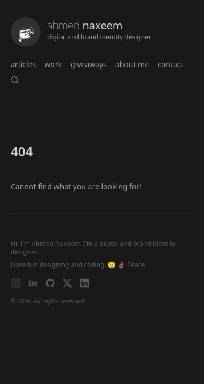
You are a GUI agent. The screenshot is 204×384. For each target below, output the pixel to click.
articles (23, 64)
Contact (171, 64)
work (53, 64)
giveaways (88, 64)
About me (132, 64)
